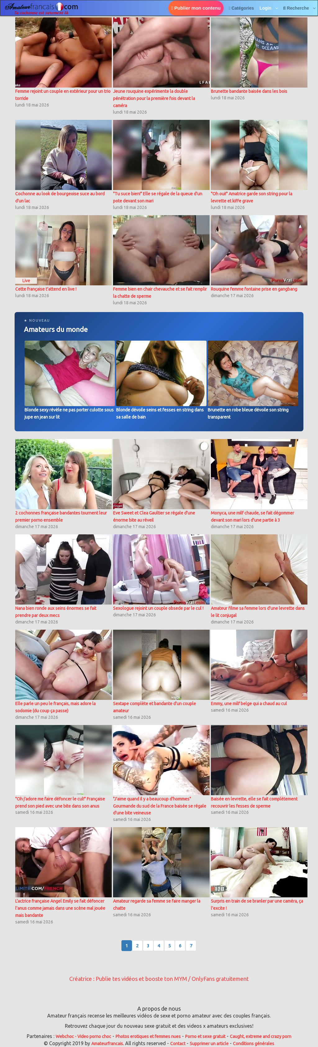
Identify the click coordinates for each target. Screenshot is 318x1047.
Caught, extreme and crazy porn (260, 1036)
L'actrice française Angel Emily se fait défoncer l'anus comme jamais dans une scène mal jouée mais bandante (60, 908)
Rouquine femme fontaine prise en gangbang (254, 289)
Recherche (296, 8)
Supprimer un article (209, 1043)
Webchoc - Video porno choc (83, 1036)
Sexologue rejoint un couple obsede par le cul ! (158, 608)
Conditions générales (253, 1043)
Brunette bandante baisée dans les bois (249, 91)
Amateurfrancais (107, 1043)
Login (266, 8)
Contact (177, 1043)
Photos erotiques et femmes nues (148, 1036)
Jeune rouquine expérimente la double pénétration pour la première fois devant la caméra (154, 98)
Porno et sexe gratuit (205, 1036)
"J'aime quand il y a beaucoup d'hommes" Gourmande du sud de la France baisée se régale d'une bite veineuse (159, 806)
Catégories (241, 8)
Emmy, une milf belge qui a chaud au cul (249, 703)
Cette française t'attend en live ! (45, 289)
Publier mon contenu (196, 8)
